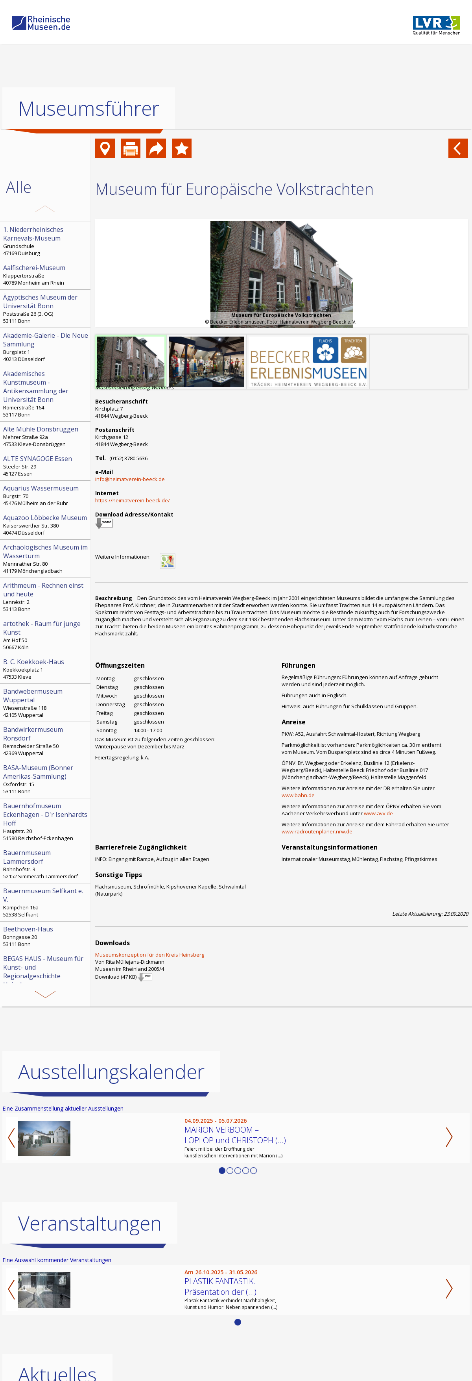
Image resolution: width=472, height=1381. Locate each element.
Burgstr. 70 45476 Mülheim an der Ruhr (46, 495)
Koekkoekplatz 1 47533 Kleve (46, 668)
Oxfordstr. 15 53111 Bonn (46, 779)
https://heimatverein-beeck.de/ (132, 500)
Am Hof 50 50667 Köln (46, 635)
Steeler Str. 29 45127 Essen (46, 465)
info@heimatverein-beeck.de (130, 479)
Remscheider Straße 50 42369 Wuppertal (46, 741)
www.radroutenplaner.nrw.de (317, 831)
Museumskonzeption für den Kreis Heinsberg (149, 954)
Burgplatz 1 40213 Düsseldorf (46, 347)
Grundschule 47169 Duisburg (46, 241)
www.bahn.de (298, 795)
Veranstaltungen (90, 1223)
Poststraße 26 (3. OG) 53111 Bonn (46, 308)
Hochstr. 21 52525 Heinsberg (46, 978)
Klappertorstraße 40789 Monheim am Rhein (46, 274)
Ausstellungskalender (111, 1071)
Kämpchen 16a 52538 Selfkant (46, 902)
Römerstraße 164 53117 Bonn (46, 393)
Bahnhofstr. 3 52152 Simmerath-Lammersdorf (46, 864)
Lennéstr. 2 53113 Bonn (46, 597)
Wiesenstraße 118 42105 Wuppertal (46, 702)
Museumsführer (88, 108)
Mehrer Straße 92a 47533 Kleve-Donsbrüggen (46, 436)
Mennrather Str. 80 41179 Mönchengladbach (46, 558)
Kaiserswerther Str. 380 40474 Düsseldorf (46, 524)
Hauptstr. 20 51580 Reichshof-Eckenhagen (46, 822)
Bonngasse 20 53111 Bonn (46, 936)
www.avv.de (378, 813)
